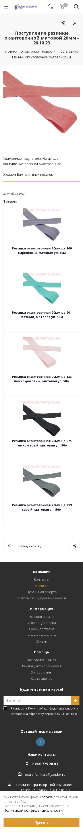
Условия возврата (41, 635)
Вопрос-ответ (42, 672)
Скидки (41, 641)
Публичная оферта (41, 592)
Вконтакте (40, 741)
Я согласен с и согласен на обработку (44, 711)
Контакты (41, 579)
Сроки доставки (41, 629)
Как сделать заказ (41, 660)
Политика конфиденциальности (41, 598)
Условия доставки (41, 622)
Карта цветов (41, 678)
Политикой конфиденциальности (51, 708)
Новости (41, 585)
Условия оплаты (41, 616)
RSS (74, 23)
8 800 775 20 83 (45, 763)
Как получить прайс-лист (41, 666)
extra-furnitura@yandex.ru (45, 774)
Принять (42, 822)
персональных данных (60, 714)
